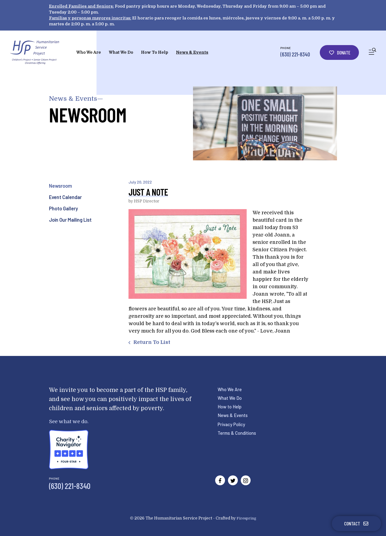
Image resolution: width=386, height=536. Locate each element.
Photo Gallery (63, 208)
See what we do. (71, 421)
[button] (372, 52)
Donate (339, 52)
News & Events (192, 52)
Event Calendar (65, 197)
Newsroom (60, 186)
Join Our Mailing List (70, 220)
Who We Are (88, 52)
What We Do (121, 52)
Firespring (246, 518)
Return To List (151, 342)
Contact (356, 523)
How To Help (154, 52)
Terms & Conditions (238, 433)
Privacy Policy (233, 424)
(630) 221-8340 (295, 54)
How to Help (231, 406)
